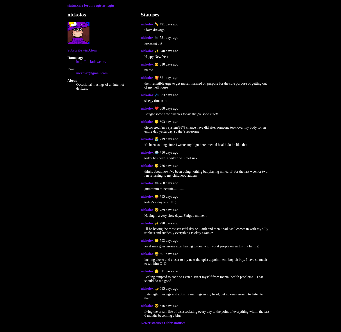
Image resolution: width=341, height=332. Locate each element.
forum (88, 5)
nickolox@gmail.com (92, 73)
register (100, 5)
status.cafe (75, 5)
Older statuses (174, 323)
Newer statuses (152, 323)
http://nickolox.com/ (91, 62)
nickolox (147, 24)
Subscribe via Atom (82, 50)
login (110, 5)
